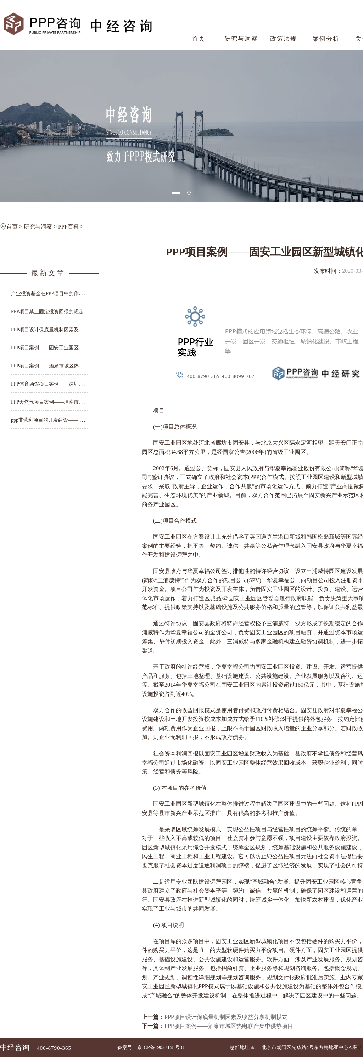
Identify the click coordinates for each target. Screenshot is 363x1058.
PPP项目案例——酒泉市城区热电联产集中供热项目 (228, 1026)
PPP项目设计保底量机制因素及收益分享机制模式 (225, 1017)
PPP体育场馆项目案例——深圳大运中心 (55, 384)
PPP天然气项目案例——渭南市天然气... (54, 402)
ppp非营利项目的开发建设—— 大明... (52, 420)
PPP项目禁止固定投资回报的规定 (47, 311)
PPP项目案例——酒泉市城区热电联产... (54, 365)
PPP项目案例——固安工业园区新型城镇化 (57, 347)
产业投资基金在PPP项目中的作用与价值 (55, 293)
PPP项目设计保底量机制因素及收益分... (54, 329)
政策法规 (283, 38)
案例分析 (326, 38)
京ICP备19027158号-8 (160, 1047)
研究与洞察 (241, 38)
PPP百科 (68, 227)
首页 (198, 38)
